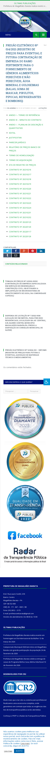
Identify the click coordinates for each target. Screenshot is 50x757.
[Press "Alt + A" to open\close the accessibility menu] (46, 382)
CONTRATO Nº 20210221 (20, 205)
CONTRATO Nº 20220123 (20, 234)
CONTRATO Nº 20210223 (20, 215)
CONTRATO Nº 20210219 (20, 195)
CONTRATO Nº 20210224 (20, 219)
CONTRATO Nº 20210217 (20, 186)
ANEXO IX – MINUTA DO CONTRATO (25, 131)
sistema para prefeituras (36, 712)
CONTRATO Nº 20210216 (20, 181)
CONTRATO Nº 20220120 (20, 238)
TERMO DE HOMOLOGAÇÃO (21, 167)
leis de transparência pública (15, 721)
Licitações (43, 120)
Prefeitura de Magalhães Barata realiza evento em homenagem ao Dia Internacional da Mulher (25, 6)
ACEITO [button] (19, 751)
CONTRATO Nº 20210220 (20, 200)
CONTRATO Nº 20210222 (20, 210)
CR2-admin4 (11, 120)
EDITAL (12, 144)
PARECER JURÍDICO (17, 154)
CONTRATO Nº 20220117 (20, 243)
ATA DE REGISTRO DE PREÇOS (22, 176)
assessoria (21, 715)
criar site (19, 712)
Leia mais (25, 743)
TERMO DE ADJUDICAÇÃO (20, 172)
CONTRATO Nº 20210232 (20, 229)
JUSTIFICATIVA (15, 149)
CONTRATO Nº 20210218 (20, 191)
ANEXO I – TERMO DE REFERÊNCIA (24, 127)
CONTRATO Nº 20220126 (20, 248)
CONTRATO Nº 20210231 (20, 224)
